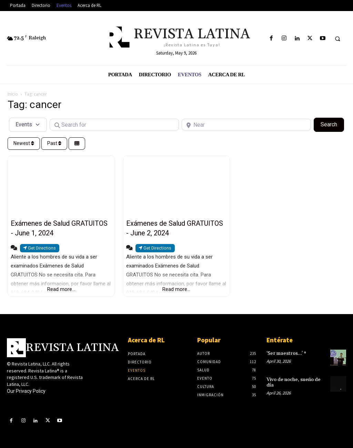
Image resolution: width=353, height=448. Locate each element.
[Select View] (77, 143)
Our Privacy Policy (26, 391)
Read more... (61, 289)
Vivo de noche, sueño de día (293, 382)
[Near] (246, 124)
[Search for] (114, 124)
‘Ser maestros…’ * (286, 353)
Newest (23, 143)
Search (332, 124)
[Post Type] (28, 125)
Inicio (13, 94)
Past (54, 143)
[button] (337, 38)
